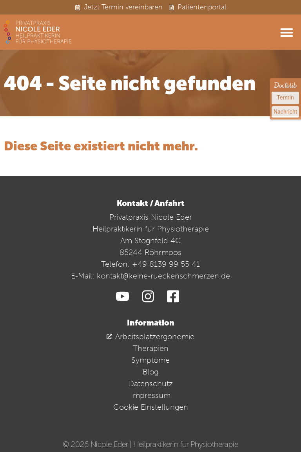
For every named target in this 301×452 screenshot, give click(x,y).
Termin (285, 97)
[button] (287, 32)
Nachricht (285, 111)
